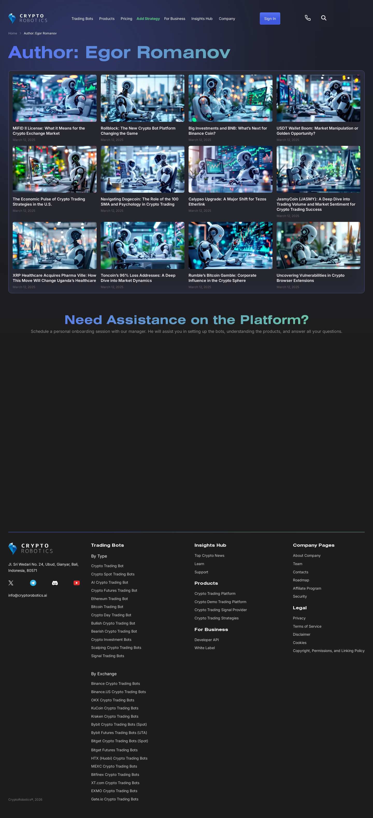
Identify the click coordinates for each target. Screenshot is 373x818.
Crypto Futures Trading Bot (114, 590)
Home (12, 33)
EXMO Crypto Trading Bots (114, 791)
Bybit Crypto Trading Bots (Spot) (119, 724)
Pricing (126, 18)
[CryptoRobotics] (30, 549)
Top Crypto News (209, 555)
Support (201, 572)
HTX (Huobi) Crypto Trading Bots (119, 758)
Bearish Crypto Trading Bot (114, 631)
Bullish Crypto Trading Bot (113, 623)
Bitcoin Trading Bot (107, 606)
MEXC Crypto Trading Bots (114, 766)
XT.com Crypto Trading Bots (115, 783)
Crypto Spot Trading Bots (112, 574)
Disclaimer (301, 634)
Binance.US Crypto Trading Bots (118, 691)
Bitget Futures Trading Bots (114, 750)
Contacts (300, 572)
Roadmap (301, 580)
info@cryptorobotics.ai (27, 595)
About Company (307, 555)
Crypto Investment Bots (111, 639)
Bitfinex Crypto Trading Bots (115, 774)
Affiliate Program (307, 588)
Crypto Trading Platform (215, 593)
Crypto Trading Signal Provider (221, 609)
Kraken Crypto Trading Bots (114, 716)
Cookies (299, 642)
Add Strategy (148, 18)
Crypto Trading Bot (107, 566)
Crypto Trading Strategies (217, 618)
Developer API (207, 639)
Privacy (299, 618)
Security (300, 596)
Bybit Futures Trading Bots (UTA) (119, 732)
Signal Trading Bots (107, 656)
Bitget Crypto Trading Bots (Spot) (119, 741)
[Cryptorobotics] (27, 18)
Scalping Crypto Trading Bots (116, 647)
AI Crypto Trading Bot (109, 582)
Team (297, 563)
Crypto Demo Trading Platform (220, 601)
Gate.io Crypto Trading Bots (114, 799)
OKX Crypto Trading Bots (112, 700)
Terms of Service (307, 626)
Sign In (270, 18)
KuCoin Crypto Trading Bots (114, 708)
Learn (199, 563)
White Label (205, 648)
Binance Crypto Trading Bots (115, 683)
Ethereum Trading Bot (109, 598)
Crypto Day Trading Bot (111, 615)
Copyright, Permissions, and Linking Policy (329, 650)
